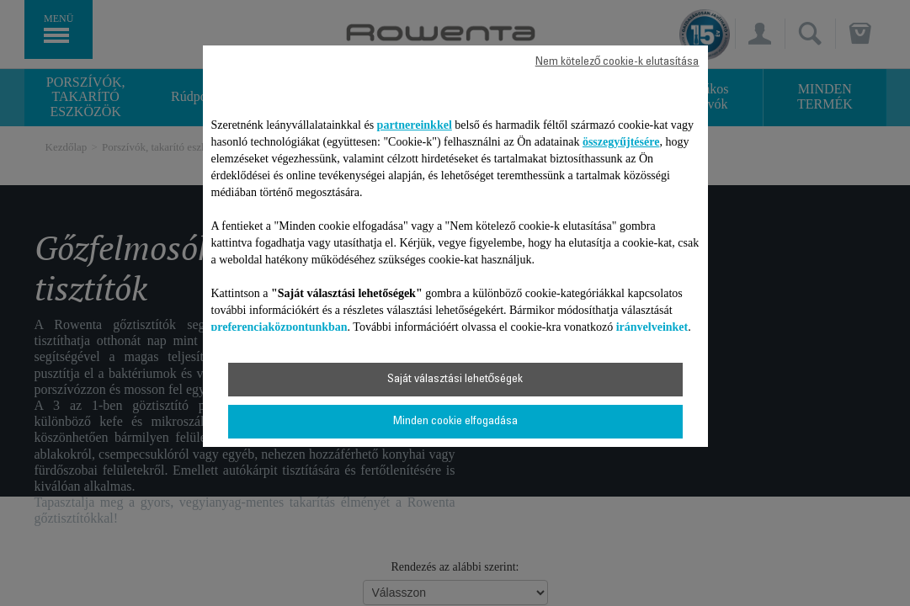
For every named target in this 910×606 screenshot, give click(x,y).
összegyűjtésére (621, 142)
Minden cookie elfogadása (455, 422)
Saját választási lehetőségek (455, 379)
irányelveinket (652, 327)
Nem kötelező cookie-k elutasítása (617, 62)
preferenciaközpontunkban (279, 327)
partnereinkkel (414, 125)
